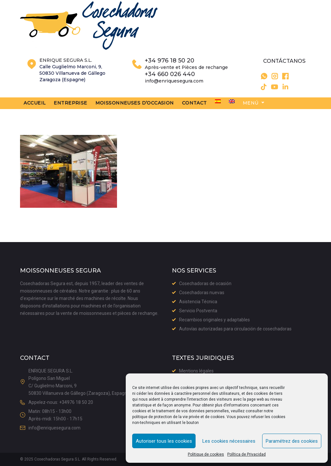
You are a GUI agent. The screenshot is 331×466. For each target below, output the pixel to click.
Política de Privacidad (246, 454)
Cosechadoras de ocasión (205, 283)
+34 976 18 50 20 (169, 69)
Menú (272, 112)
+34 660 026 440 (170, 83)
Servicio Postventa (198, 310)
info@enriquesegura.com (174, 89)
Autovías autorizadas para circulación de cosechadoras (235, 328)
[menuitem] (239, 110)
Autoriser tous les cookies (164, 441)
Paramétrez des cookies (292, 441)
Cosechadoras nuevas (201, 292)
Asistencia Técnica (198, 301)
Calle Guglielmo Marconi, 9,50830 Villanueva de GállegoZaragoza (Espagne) (72, 82)
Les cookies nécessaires (228, 441)
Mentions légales (196, 370)
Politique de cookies (206, 454)
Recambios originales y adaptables (214, 319)
